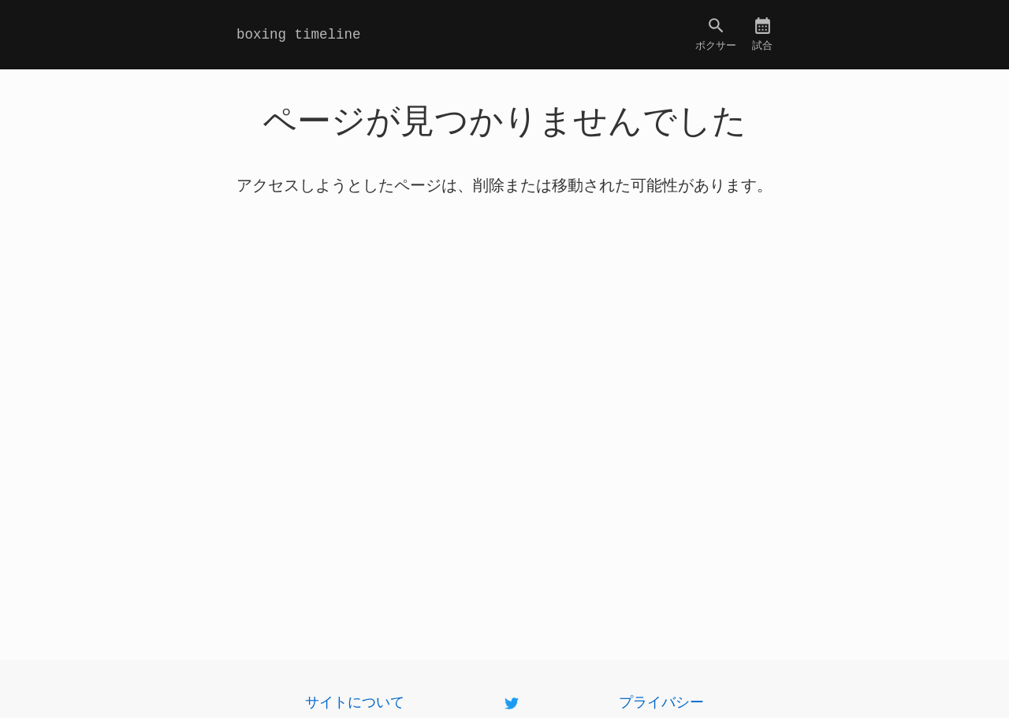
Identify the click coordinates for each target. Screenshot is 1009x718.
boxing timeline (298, 35)
